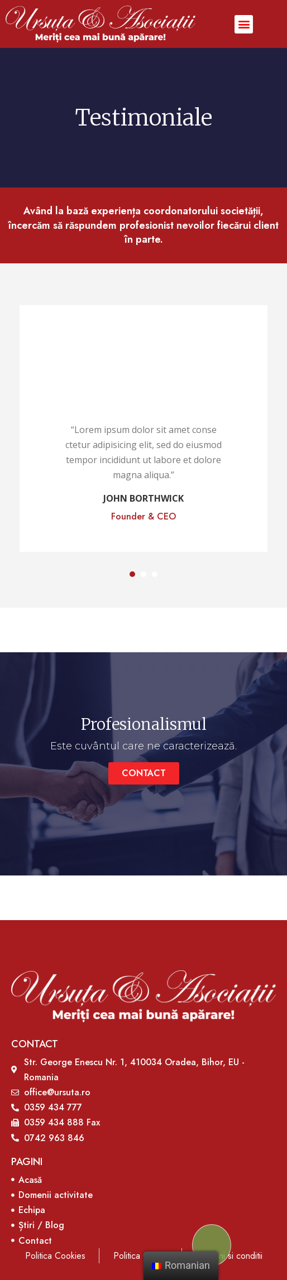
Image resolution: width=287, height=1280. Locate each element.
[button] (244, 24)
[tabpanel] (143, 428)
